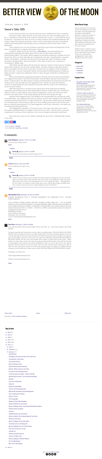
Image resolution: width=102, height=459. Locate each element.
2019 (9, 335)
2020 (9, 332)
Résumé (11, 379)
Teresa (10, 164)
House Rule (79, 66)
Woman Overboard (14, 419)
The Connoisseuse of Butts (17, 394)
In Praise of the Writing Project (18, 371)
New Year (12, 128)
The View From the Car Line (17, 428)
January (11, 352)
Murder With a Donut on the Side (19, 369)
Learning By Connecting (16, 359)
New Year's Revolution (15, 443)
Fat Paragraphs (13, 399)
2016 (9, 342)
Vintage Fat (12, 431)
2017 (9, 340)
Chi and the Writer (14, 361)
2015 (9, 345)
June (10, 347)
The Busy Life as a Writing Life (18, 424)
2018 (9, 337)
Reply (10, 145)
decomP (11, 411)
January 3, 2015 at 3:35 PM (26, 151)
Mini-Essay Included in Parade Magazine (21, 391)
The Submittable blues (83, 104)
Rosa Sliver (11, 224)
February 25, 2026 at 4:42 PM (24, 224)
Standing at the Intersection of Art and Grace (22, 356)
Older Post (67, 313)
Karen (14, 151)
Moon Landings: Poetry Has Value (19, 421)
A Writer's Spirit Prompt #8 (84, 93)
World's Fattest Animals (16, 409)
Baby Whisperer (13, 140)
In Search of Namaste (15, 381)
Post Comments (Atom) (19, 316)
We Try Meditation (14, 441)
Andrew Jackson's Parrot (16, 433)
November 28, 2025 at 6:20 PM (30, 195)
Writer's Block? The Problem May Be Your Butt (23, 416)
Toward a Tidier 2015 (15, 436)
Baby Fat (11, 384)
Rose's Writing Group (15, 364)
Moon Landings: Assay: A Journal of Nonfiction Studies (25, 406)
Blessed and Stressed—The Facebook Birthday (23, 376)
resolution (25, 128)
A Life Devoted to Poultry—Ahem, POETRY (22, 374)
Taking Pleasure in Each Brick (18, 414)
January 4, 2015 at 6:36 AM (27, 175)
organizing (18, 128)
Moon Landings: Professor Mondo (19, 438)
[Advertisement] (38, 300)
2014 (9, 447)
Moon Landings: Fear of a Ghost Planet (20, 426)
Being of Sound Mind (15, 386)
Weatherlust (12, 354)
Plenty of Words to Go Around (18, 404)
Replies (12, 148)
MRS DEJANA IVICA (14, 195)
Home (38, 313)
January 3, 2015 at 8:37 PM (21, 164)
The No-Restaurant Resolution (18, 366)
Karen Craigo (55, 452)
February (12, 349)
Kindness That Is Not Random (18, 401)
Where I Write (13, 396)
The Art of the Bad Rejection (17, 389)
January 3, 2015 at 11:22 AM (27, 140)
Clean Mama (42, 51)
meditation (79, 70)
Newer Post (8, 313)
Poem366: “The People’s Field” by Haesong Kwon (85, 82)
